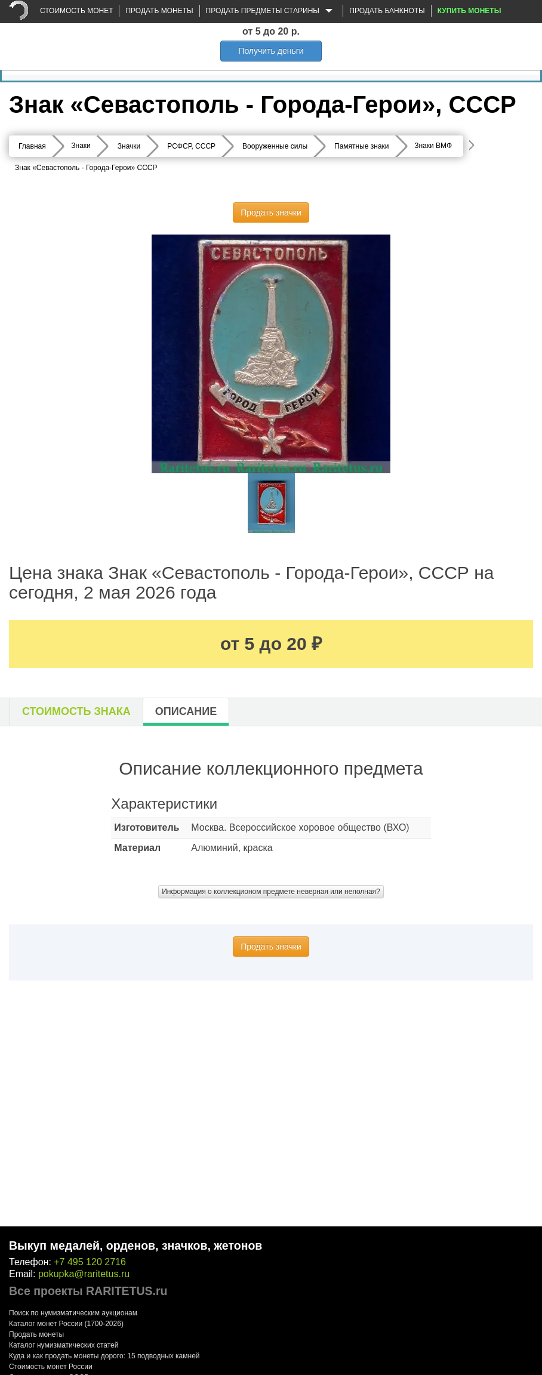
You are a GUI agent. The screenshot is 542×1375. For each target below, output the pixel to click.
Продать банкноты (386, 11)
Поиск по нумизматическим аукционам (73, 1313)
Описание (186, 711)
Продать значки (271, 212)
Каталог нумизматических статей (64, 1345)
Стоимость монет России (51, 1366)
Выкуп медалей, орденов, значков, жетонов (135, 1245)
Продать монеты (159, 11)
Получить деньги (270, 51)
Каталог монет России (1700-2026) (66, 1323)
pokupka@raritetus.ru (84, 1274)
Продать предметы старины (271, 11)
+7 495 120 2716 (90, 1262)
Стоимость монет (76, 11)
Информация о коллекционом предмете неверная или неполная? (271, 891)
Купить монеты (469, 11)
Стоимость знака (76, 711)
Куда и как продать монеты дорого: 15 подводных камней (104, 1356)
